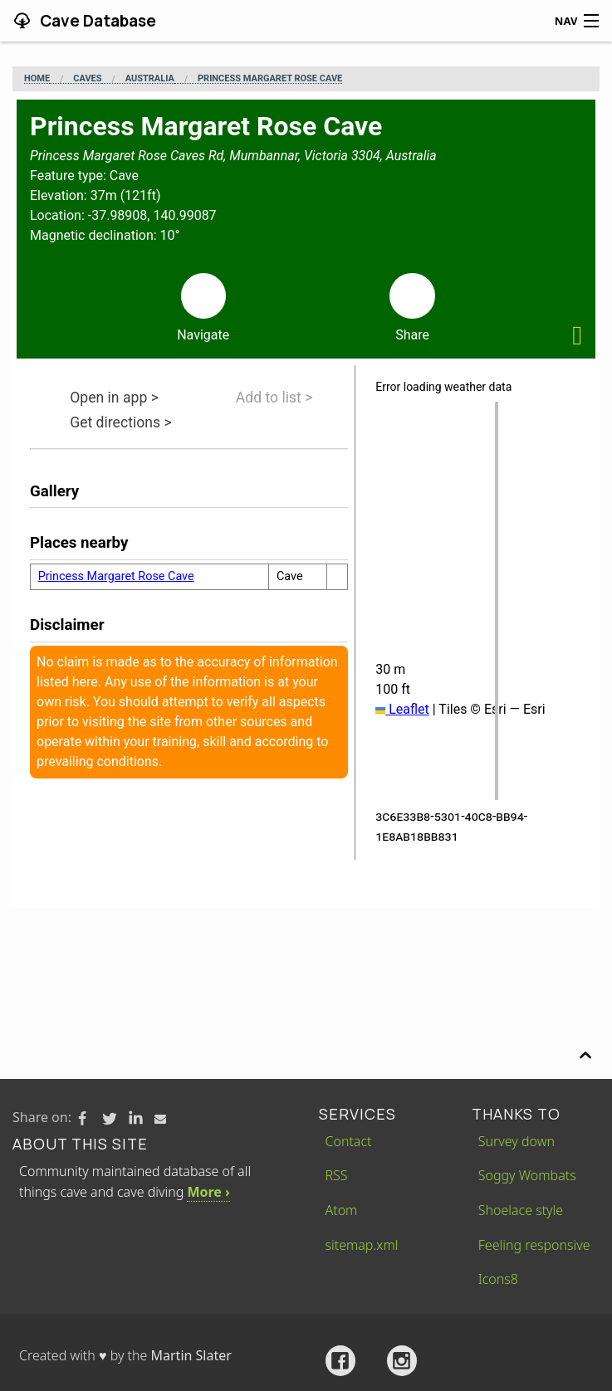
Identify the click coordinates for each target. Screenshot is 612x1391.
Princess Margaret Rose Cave (270, 79)
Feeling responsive (534, 1245)
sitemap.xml (362, 1245)
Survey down (516, 1141)
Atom (342, 1210)
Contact (349, 1141)
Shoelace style (520, 1210)
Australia (149, 79)
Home (37, 79)
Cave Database (96, 21)
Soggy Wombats (527, 1175)
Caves (87, 79)
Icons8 (498, 1279)
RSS (337, 1175)
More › (208, 1192)
